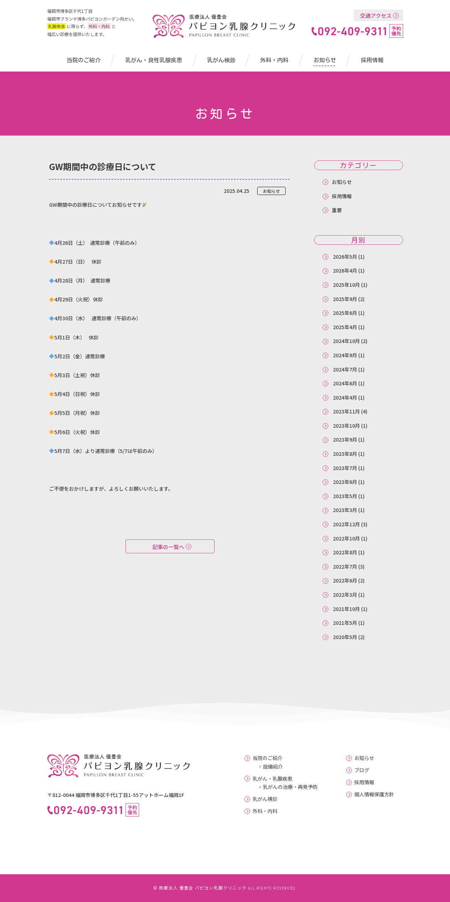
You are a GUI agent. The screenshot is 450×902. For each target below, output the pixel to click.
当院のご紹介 (84, 60)
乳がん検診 (221, 60)
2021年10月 (346, 608)
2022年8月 (345, 552)
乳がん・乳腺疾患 (272, 778)
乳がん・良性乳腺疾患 (153, 60)
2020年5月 (345, 636)
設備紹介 (273, 766)
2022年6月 (345, 580)
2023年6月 (345, 481)
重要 (337, 209)
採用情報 (372, 60)
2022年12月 (346, 524)
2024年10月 (346, 340)
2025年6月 (345, 312)
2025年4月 (345, 327)
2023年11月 (346, 411)
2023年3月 (345, 509)
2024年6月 (345, 383)
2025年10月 (346, 284)
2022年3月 (345, 594)
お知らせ (324, 60)
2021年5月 (345, 622)
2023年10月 (346, 425)
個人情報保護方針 (374, 794)
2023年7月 (345, 467)
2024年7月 (345, 369)
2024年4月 (345, 397)
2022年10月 (346, 538)
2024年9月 (345, 355)
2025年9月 (345, 298)
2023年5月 (345, 496)
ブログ (361, 770)
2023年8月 (345, 453)
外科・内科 (274, 60)
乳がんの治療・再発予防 (290, 786)
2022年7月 (345, 566)
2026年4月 (345, 270)
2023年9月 (345, 439)
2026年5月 (345, 256)
